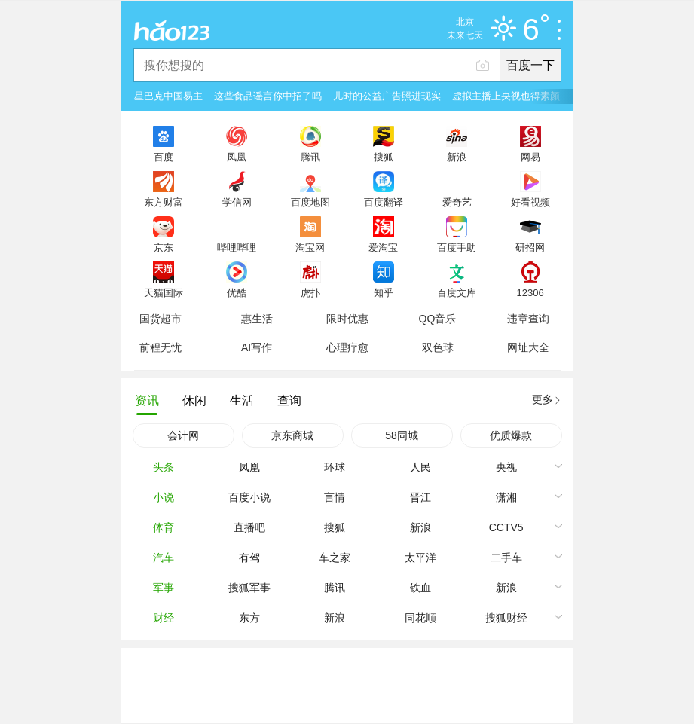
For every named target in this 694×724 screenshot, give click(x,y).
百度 (163, 156)
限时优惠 (347, 319)
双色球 (438, 347)
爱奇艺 (457, 202)
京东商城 (292, 435)
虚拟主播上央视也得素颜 (506, 96)
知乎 (383, 292)
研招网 (530, 247)
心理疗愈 (347, 347)
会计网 (183, 435)
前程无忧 (160, 347)
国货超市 (160, 319)
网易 (530, 156)
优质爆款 (511, 435)
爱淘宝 (383, 247)
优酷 (236, 292)
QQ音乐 (438, 319)
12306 (529, 292)
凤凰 (236, 156)
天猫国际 (163, 292)
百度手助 (456, 247)
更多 (542, 399)
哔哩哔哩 (236, 247)
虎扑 (310, 292)
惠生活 (257, 319)
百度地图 (310, 202)
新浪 (456, 156)
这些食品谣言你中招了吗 (268, 96)
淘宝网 (310, 247)
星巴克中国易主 (168, 96)
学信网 (237, 202)
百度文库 (456, 292)
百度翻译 (383, 202)
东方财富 (163, 202)
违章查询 (528, 319)
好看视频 (530, 202)
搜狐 (383, 156)
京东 (163, 247)
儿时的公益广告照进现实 (387, 96)
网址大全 (528, 347)
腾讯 (310, 156)
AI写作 (256, 347)
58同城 (401, 435)
